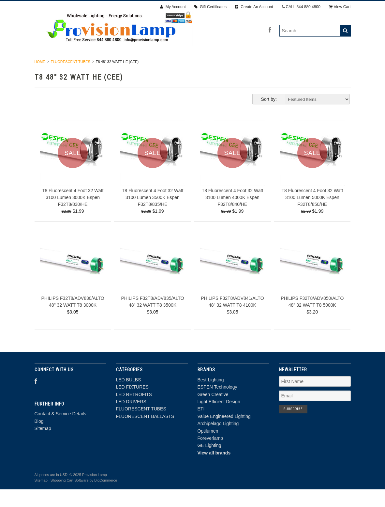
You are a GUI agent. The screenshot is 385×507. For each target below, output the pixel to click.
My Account (172, 7)
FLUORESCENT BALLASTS (308, 64)
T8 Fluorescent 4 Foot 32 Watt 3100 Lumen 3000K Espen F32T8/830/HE (73, 214)
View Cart (340, 7)
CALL (301, 7)
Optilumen (208, 448)
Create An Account (254, 7)
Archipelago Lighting (218, 441)
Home (40, 79)
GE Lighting (209, 463)
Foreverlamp (210, 455)
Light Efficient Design (219, 419)
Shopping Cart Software (70, 497)
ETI (201, 426)
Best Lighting (211, 397)
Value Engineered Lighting (224, 433)
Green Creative (213, 411)
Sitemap (43, 445)
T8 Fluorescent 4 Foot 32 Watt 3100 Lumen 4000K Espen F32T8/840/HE (232, 214)
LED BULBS (61, 64)
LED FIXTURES (102, 64)
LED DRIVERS (192, 64)
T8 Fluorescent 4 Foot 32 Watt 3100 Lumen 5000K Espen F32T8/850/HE (312, 214)
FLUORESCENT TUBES (243, 64)
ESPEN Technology (217, 404)
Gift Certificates (210, 7)
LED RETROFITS (148, 64)
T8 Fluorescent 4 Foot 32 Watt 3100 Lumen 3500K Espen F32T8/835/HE (153, 214)
